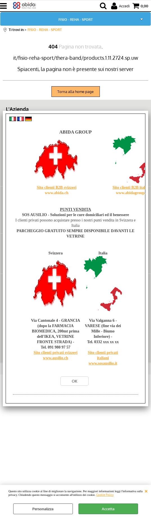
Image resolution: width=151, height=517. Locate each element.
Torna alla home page (75, 91)
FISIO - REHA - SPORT (75, 19)
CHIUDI (146, 490)
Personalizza (42, 509)
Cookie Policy (105, 494)
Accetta (108, 509)
